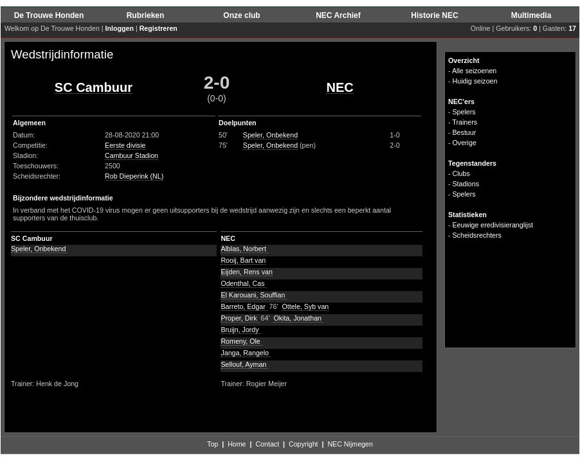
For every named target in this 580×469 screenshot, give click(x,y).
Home (237, 444)
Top (212, 444)
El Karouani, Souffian (254, 295)
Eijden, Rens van (247, 272)
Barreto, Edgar (244, 306)
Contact (267, 444)
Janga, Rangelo (246, 353)
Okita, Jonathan (298, 318)
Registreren (158, 28)
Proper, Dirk (239, 318)
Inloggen (119, 28)
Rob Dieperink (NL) (134, 176)
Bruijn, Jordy (240, 329)
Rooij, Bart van (243, 260)
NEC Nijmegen (349, 444)
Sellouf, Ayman (244, 364)
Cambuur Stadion (131, 155)
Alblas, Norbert (244, 248)
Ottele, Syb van (305, 306)
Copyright (303, 444)
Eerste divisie (125, 145)
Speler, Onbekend (270, 135)
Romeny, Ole (241, 341)
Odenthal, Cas (243, 283)
